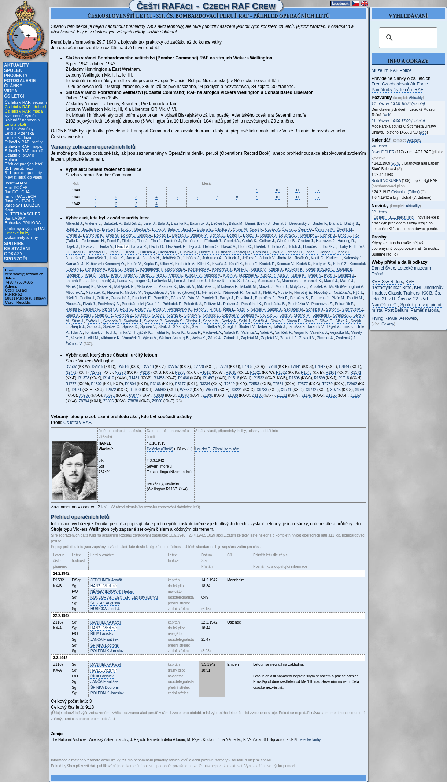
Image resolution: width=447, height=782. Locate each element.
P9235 (180, 372)
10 (277, 190)
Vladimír (103, 586)
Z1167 (356, 395)
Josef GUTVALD (19, 200)
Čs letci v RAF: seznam (26, 102)
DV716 (148, 367)
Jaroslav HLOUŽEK (22, 205)
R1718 (343, 378)
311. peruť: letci (19, 168)
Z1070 (183, 395)
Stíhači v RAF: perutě (24, 151)
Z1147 (307, 395)
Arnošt (106, 580)
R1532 (258, 378)
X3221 (237, 390)
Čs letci (14, 96)
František (104, 639)
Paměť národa (425, 310)
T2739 (327, 384)
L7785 (247, 367)
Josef (383, 152)
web (387, 115)
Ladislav (102, 634)
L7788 (272, 367)
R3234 (204, 384)
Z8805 (108, 401)
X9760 (360, 390)
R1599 (319, 378)
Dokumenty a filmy (21, 237)
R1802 (96, 384)
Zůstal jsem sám (226, 449)
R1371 (356, 372)
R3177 (180, 384)
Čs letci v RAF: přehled (25, 107)
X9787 (84, 395)
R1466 (183, 378)
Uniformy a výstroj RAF (25, 228)
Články (13, 85)
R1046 (306, 372)
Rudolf (386, 181)
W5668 (160, 390)
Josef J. (105, 609)
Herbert (112, 591)
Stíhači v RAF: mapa (23, 146)
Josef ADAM (16, 183)
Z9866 (157, 401)
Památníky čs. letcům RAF (397, 89)
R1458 (159, 378)
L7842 (320, 367)
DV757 (173, 367)
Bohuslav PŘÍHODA (23, 222)
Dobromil (104, 645)
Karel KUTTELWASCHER (22, 211)
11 (297, 190)
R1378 (83, 378)
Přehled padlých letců (24, 164)
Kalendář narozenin (22, 120)
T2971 (76, 390)
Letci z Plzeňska (19, 133)
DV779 (198, 367)
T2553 (254, 384)
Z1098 (233, 395)
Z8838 (133, 401)
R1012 (205, 372)
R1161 (331, 372)
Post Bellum (396, 310)
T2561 (278, 384)
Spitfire (14, 243)
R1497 (208, 378)
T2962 (352, 384)
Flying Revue (384, 318)
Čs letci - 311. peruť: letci (394, 217)
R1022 (281, 372)
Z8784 (84, 401)
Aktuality (16, 65)
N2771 (71, 372)
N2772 (95, 372)
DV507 (71, 367)
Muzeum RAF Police (391, 70)
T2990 (135, 390)
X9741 (286, 390)
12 (317, 190)
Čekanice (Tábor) (405, 192)
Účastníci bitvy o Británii (19, 157)
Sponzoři (15, 259)
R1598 (294, 378)
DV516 (123, 367)
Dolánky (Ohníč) (160, 449)
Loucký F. (203, 449)
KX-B (427, 293)
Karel (105, 622)
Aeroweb (408, 318)
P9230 (145, 372)
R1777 (71, 384)
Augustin (105, 603)
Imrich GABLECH (20, 196)
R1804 (130, 384)
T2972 (111, 390)
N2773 (120, 372)
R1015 (231, 372)
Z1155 (331, 395)
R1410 (108, 378)
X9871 (109, 395)
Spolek (13, 70)
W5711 (211, 390)
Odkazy (13, 253)
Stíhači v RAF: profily (24, 142)
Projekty (16, 75)
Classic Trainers (403, 293)
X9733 (261, 390)
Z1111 (282, 395)
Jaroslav (107, 651)
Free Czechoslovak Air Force (400, 84)
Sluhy (395, 163)
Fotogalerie (20, 80)
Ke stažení (17, 248)
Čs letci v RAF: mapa (24, 111)
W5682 (186, 390)
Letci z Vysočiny (19, 129)
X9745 (335, 390)
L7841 (296, 367)
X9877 (134, 395)
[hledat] (407, 37)
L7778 (223, 367)
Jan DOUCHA (17, 192)
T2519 (229, 384)
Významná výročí (20, 115)
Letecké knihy (17, 233)
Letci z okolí (15, 124)
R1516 (233, 378)
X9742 (311, 390)
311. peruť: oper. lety (23, 173)
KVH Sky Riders (387, 281)
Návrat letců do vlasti (23, 177)
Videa (11, 91)
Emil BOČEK (16, 187)
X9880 (159, 395)
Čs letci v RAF (77, 422)
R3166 (155, 384)
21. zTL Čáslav (396, 299)
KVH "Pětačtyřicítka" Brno (393, 284)
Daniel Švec (383, 268)
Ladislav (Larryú (124, 597)
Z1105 (257, 395)
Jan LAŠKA (15, 218)
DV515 (97, 367)
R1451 (134, 378)
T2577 (303, 384)
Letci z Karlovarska (22, 137)
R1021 (255, 372)
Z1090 (208, 395)
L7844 (344, 367)
